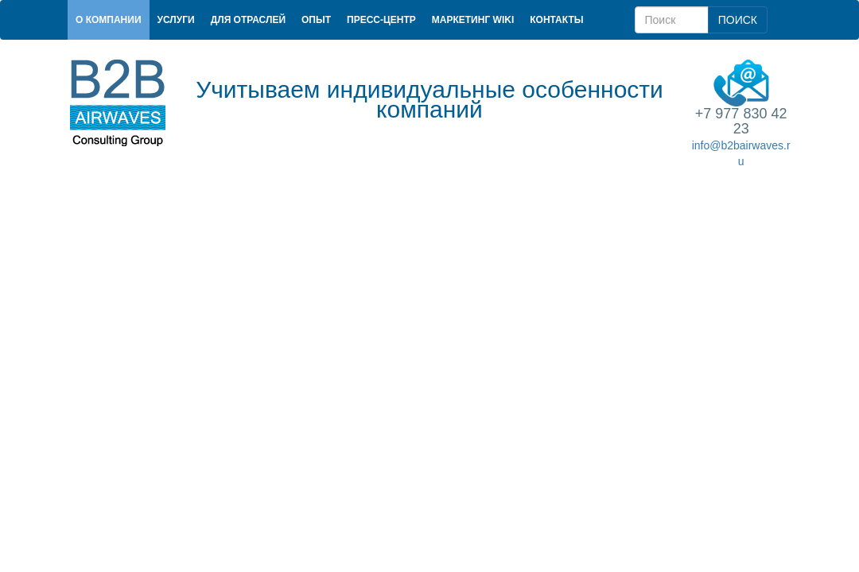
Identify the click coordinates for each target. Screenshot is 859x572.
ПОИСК (737, 20)
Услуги (176, 19)
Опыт (316, 19)
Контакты (556, 19)
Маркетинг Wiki (473, 19)
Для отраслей (248, 19)
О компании (109, 19)
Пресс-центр (381, 19)
